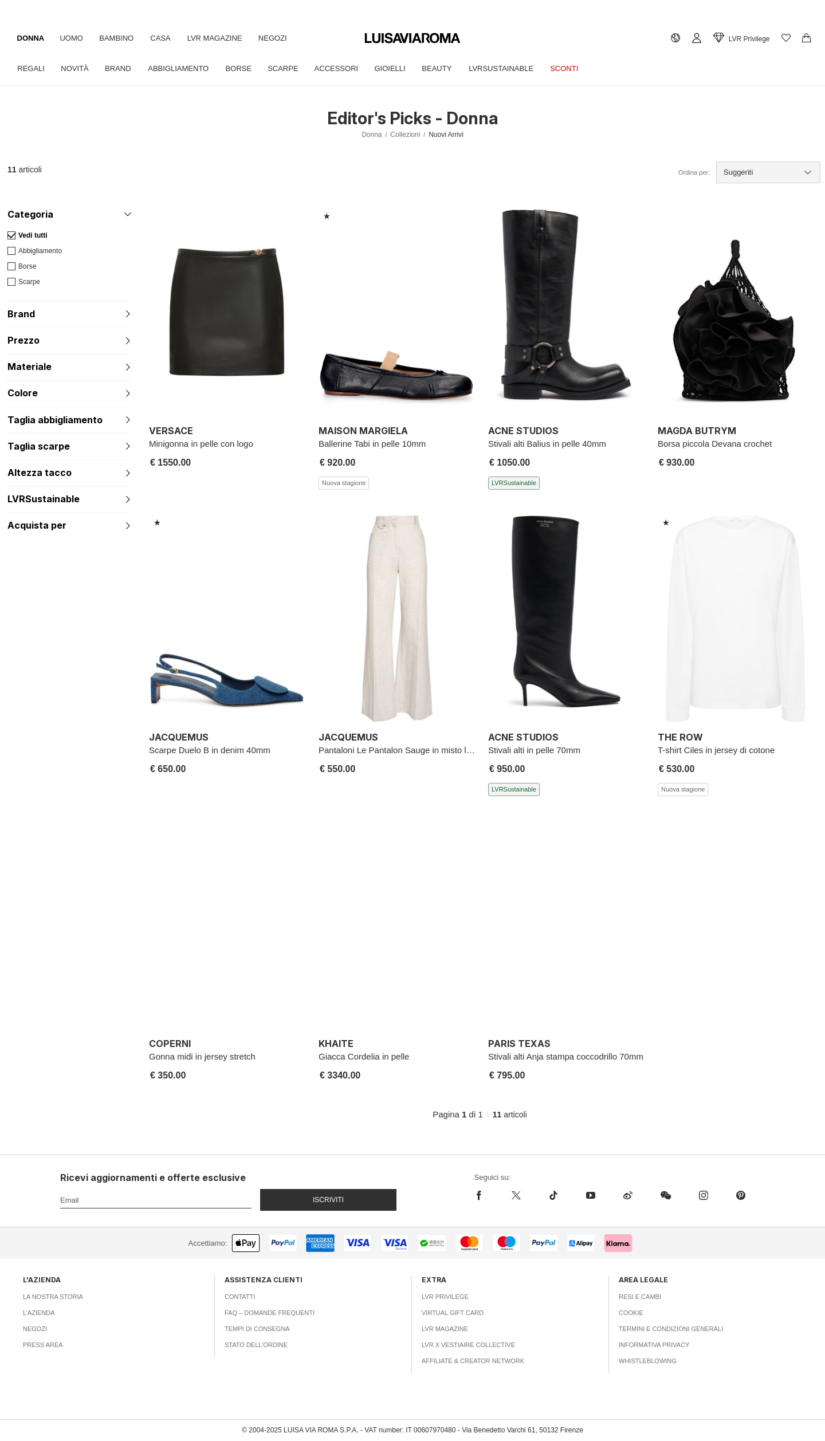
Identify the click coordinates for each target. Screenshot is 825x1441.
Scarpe (291, 68)
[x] (516, 1195)
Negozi (281, 38)
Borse (246, 68)
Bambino (120, 38)
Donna (31, 38)
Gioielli (401, 68)
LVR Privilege (445, 1296)
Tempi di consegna (257, 1328)
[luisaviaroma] (412, 38)
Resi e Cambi (640, 1296)
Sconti (581, 68)
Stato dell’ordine (256, 1344)
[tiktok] (553, 1195)
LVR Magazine (221, 38)
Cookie (631, 1312)
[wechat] (665, 1195)
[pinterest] (740, 1195)
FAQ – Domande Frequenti (270, 1312)
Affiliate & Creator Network (473, 1360)
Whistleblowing (648, 1360)
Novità (77, 68)
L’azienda (39, 1312)
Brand (122, 68)
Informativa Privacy (654, 1344)
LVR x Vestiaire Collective (468, 1344)
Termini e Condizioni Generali (671, 1328)
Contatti (240, 1296)
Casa (166, 38)
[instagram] (703, 1195)
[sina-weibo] (627, 1195)
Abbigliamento (184, 68)
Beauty (450, 68)
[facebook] (486, 1195)
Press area (43, 1344)
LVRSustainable (516, 68)
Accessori (347, 68)
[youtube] (590, 1195)
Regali (32, 68)
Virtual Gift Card (453, 1312)
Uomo (73, 38)
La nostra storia (53, 1296)
